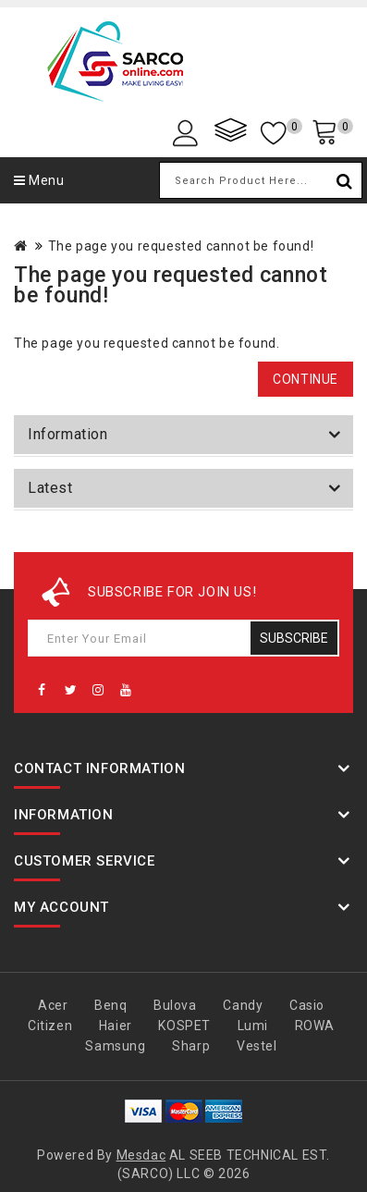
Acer (52, 1005)
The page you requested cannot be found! (180, 246)
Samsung (115, 1045)
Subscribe (294, 638)
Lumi (253, 1025)
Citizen (50, 1025)
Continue (305, 379)
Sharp (191, 1045)
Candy (243, 1005)
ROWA (315, 1025)
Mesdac (141, 1155)
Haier (115, 1025)
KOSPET (184, 1025)
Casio (306, 1005)
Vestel (257, 1045)
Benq (110, 1005)
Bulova (175, 1005)
